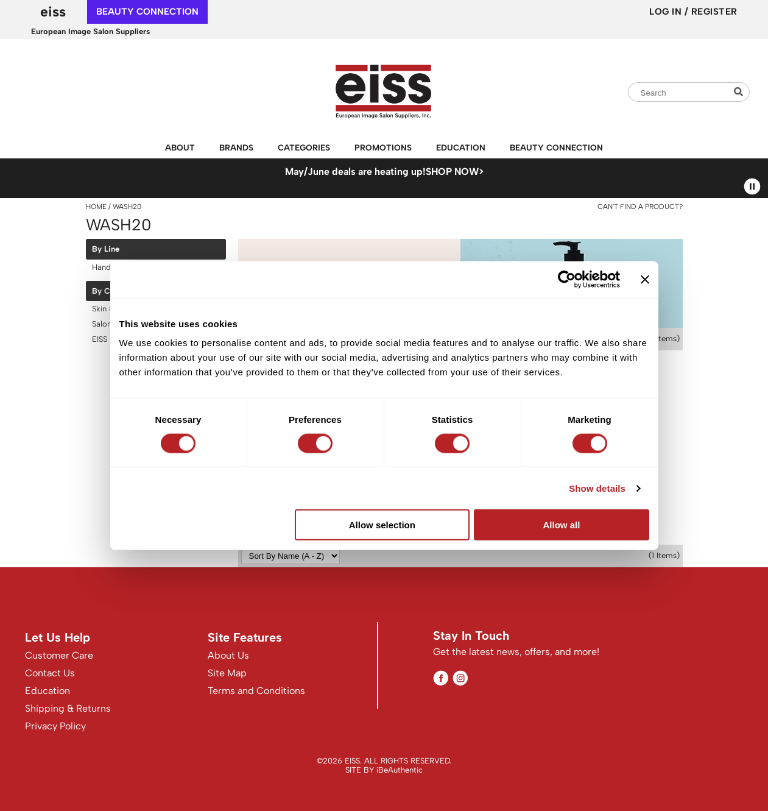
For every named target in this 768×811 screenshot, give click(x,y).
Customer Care (59, 655)
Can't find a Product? (640, 206)
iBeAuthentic (399, 769)
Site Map (227, 673)
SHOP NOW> (455, 171)
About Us (228, 655)
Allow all (561, 525)
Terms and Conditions (256, 690)
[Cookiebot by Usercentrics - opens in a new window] (566, 279)
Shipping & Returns (68, 708)
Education (460, 147)
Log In (667, 11)
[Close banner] (645, 279)
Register (714, 11)
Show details (597, 488)
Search (740, 91)
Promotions (383, 147)
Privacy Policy (55, 726)
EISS (53, 11)
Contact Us (50, 673)
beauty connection (147, 11)
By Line (105, 249)
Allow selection (382, 525)
